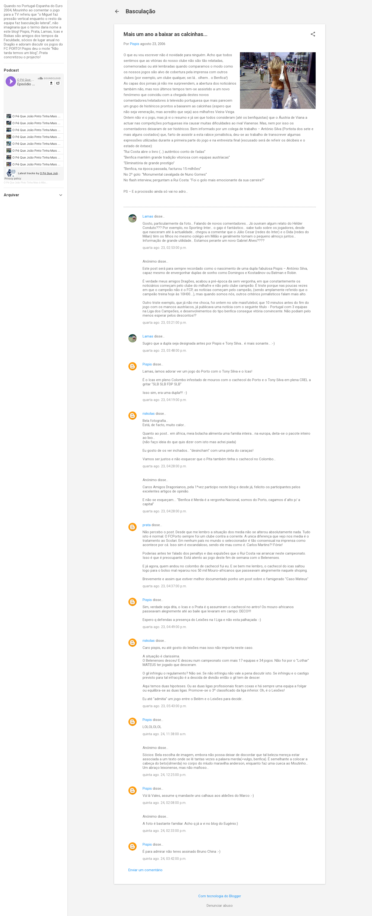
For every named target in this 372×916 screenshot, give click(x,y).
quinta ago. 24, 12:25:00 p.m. (164, 775)
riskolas (149, 413)
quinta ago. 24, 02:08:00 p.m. (164, 803)
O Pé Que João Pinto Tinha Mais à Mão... (26, 182)
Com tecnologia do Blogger (219, 896)
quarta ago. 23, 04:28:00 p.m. (165, 466)
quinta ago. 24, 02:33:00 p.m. (164, 831)
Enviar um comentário (145, 870)
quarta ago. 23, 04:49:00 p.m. (165, 627)
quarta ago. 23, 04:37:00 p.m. (165, 586)
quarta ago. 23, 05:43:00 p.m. (165, 706)
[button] (313, 34)
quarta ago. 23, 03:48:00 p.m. (165, 350)
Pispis (147, 364)
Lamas (148, 216)
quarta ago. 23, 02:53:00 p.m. (165, 248)
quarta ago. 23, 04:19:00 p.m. (165, 400)
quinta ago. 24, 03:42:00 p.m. (164, 859)
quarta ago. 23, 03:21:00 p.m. (165, 322)
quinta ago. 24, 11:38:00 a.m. (164, 734)
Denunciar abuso (220, 905)
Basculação (140, 11)
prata (147, 525)
